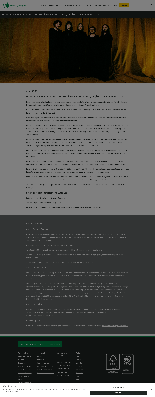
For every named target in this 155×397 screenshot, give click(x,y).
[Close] (151, 389)
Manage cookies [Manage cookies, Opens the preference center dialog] (118, 387)
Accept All (118, 393)
